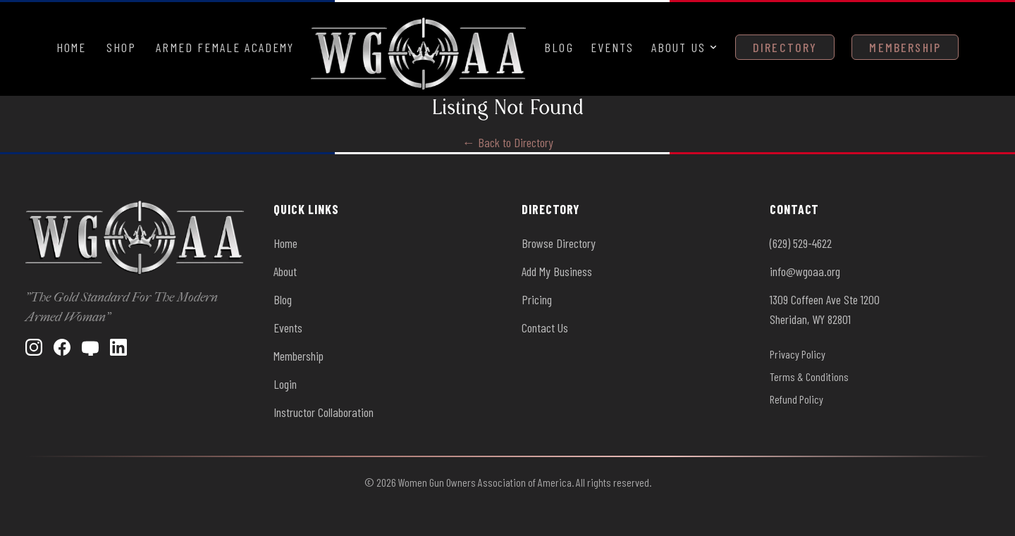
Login (285, 384)
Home (71, 47)
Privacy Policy (797, 354)
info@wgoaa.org (805, 271)
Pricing (537, 299)
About (285, 271)
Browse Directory (559, 243)
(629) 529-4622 (801, 243)
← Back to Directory (507, 142)
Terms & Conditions (809, 376)
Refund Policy (796, 399)
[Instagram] (33, 347)
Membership (905, 47)
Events (612, 47)
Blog (559, 47)
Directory (785, 47)
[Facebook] (62, 347)
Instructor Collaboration (323, 412)
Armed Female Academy (225, 47)
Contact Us (545, 327)
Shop (121, 47)
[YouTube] (90, 347)
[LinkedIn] (118, 347)
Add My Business (557, 271)
